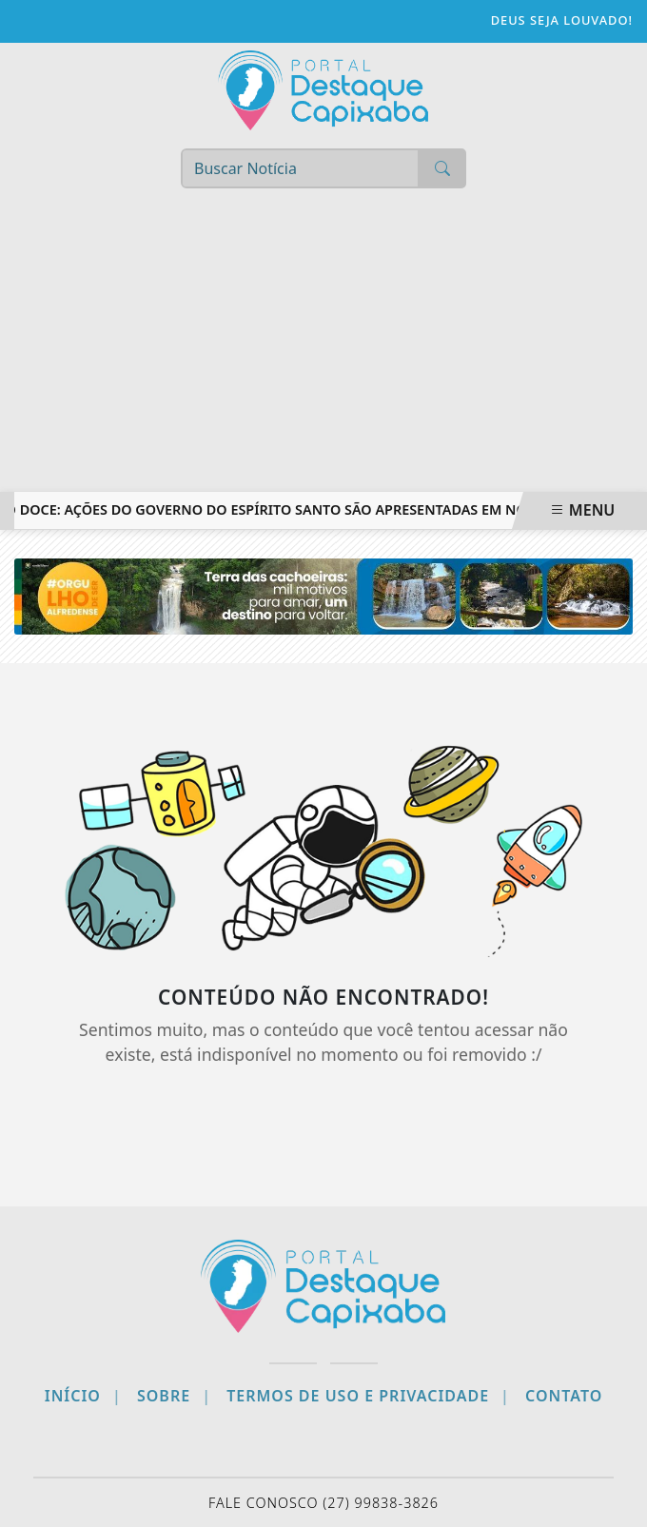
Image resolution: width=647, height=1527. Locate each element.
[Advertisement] (323, 349)
